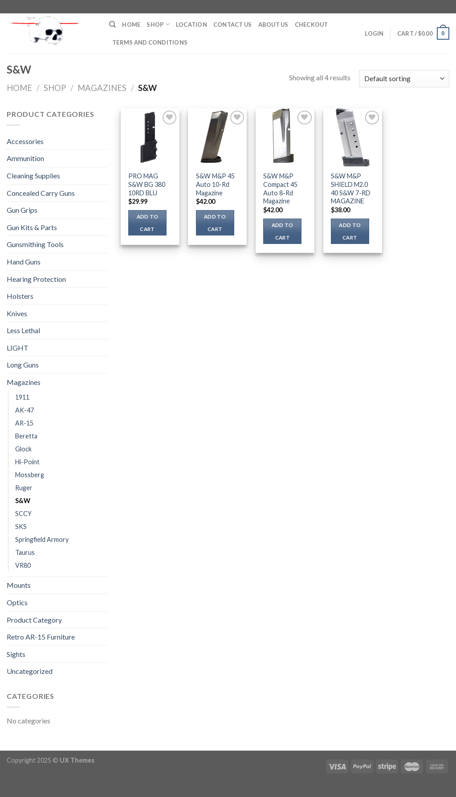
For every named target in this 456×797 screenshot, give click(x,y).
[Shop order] (404, 78)
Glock (23, 449)
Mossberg (29, 475)
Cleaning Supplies (33, 175)
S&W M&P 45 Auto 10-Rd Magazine (215, 184)
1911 (22, 397)
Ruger (24, 487)
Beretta (26, 436)
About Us (273, 24)
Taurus (25, 552)
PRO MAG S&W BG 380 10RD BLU (146, 184)
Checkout (311, 24)
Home (131, 24)
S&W (22, 500)
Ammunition (25, 158)
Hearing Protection (36, 279)
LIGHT (17, 347)
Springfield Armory (42, 539)
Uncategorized (30, 671)
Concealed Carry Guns (41, 193)
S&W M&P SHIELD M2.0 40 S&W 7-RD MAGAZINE (350, 188)
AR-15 (24, 423)
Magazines (101, 88)
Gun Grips (22, 210)
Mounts (19, 585)
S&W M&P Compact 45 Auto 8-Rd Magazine (280, 188)
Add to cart (148, 223)
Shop (158, 24)
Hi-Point (27, 462)
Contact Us (232, 24)
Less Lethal (23, 330)
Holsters (20, 296)
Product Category (34, 619)
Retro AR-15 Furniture (41, 636)
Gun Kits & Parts (32, 227)
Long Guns (23, 364)
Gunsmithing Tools (35, 244)
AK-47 (24, 410)
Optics (17, 602)
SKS (21, 526)
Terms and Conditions (149, 42)
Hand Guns (24, 261)
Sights (16, 654)
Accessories (25, 141)
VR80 (23, 565)
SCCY (23, 513)
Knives (17, 313)
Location (191, 24)
